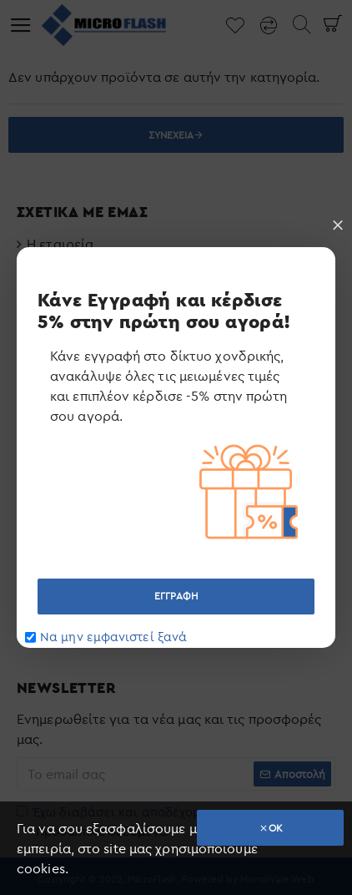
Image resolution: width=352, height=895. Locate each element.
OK (276, 828)
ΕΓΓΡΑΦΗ (176, 595)
